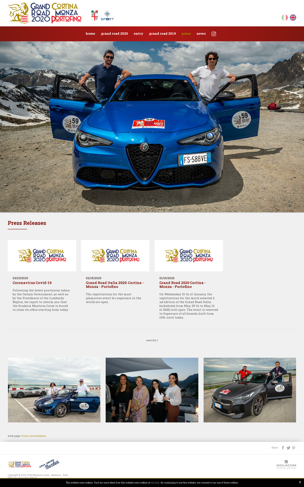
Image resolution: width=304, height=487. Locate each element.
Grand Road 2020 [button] (114, 33)
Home (90, 33)
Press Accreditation (33, 436)
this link (155, 482)
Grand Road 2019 (162, 33)
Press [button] (186, 33)
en (293, 18)
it (285, 18)
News (201, 33)
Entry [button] (138, 33)
